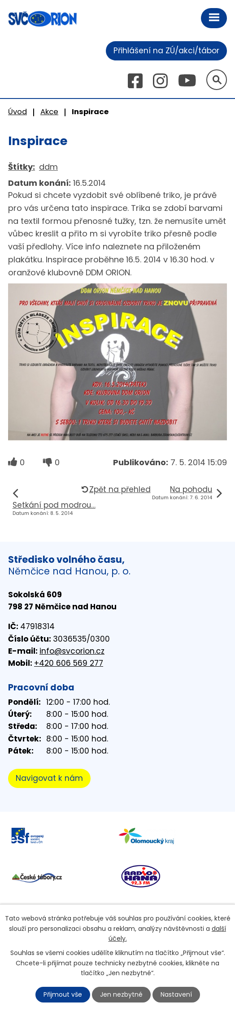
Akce (49, 112)
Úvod (17, 112)
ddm (48, 166)
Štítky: (21, 166)
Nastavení (176, 994)
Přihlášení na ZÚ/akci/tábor (166, 50)
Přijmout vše (63, 994)
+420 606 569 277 (68, 663)
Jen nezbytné (121, 994)
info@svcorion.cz (71, 651)
